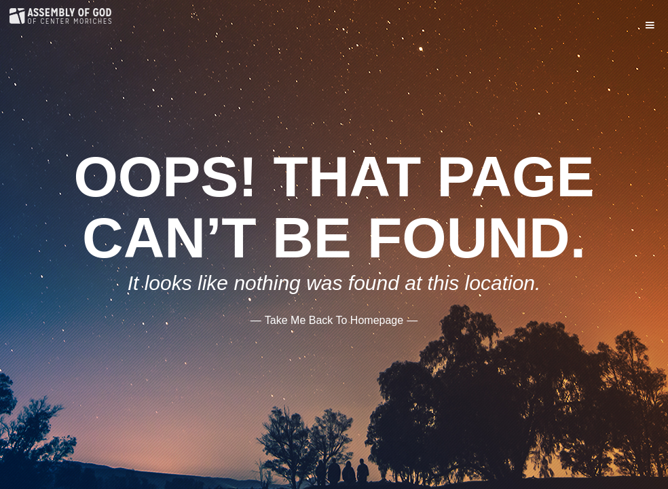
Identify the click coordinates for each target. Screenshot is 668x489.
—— (334, 319)
